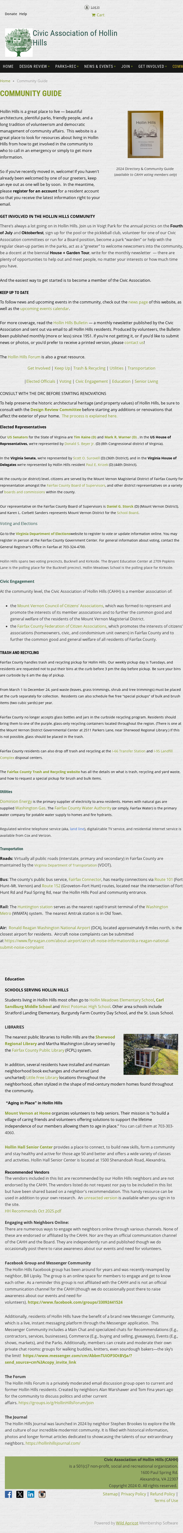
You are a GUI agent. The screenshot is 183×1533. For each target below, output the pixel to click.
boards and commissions (24, 492)
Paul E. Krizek (97, 464)
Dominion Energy (16, 801)
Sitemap (110, 1494)
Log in (95, 7)
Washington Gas (30, 808)
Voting (65, 381)
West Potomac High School (85, 1006)
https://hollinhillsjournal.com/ (52, 1443)
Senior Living (146, 381)
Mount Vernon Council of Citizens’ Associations (60, 605)
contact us (134, 342)
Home (5, 80)
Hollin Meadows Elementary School (121, 1000)
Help (23, 13)
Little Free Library (42, 1077)
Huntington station (35, 906)
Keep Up (62, 368)
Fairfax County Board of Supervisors (76, 485)
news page (138, 302)
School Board (127, 512)
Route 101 (164, 879)
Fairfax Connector (85, 879)
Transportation (141, 368)
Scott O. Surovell (86, 458)
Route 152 (51, 885)
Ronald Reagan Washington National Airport (49, 927)
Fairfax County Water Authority (83, 808)
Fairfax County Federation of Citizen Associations (61, 626)
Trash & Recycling (89, 368)
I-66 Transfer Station (128, 751)
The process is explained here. (89, 416)
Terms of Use (166, 1500)
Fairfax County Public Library (38, 1050)
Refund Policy (162, 1494)
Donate (11, 13)
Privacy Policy (133, 1494)
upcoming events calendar (44, 308)
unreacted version (100, 1197)
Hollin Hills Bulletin (70, 322)
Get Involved (39, 368)
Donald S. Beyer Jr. (80, 443)
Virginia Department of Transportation (65, 865)
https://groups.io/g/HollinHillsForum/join (57, 1402)
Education (121, 381)
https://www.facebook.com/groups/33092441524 (75, 1302)
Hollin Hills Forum (24, 357)
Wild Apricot (127, 1523)
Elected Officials (40, 381)
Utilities (117, 368)
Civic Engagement (92, 381)
